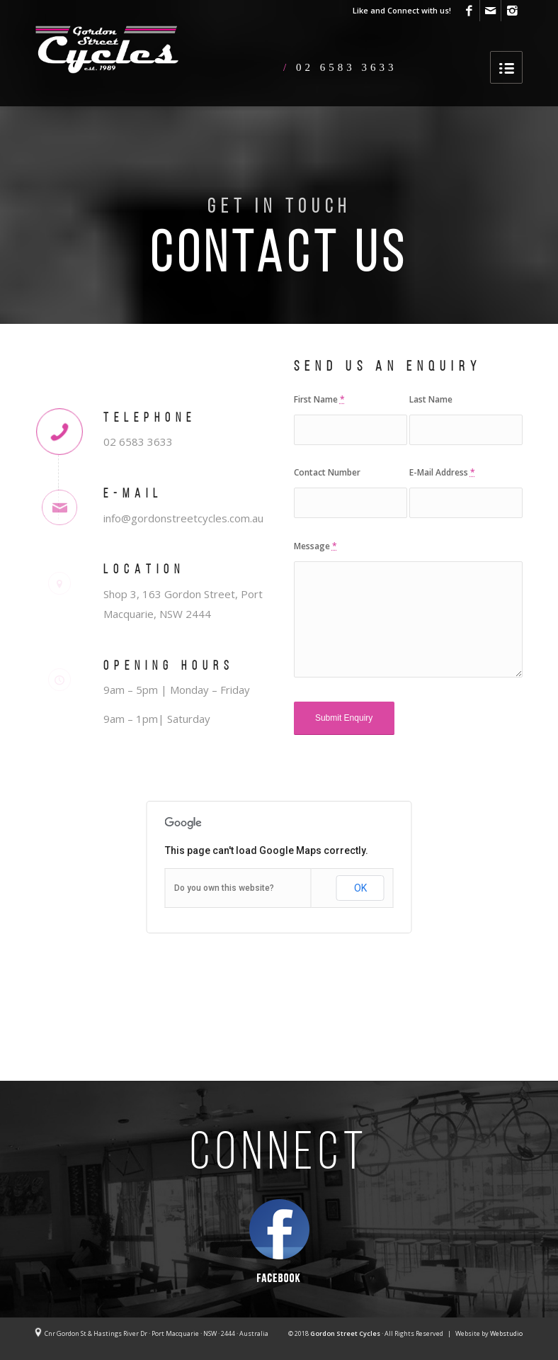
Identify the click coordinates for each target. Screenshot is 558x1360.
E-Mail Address (442, 472)
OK (360, 888)
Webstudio (506, 1333)
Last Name (430, 399)
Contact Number (327, 472)
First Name (319, 399)
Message (315, 546)
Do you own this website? (224, 888)
